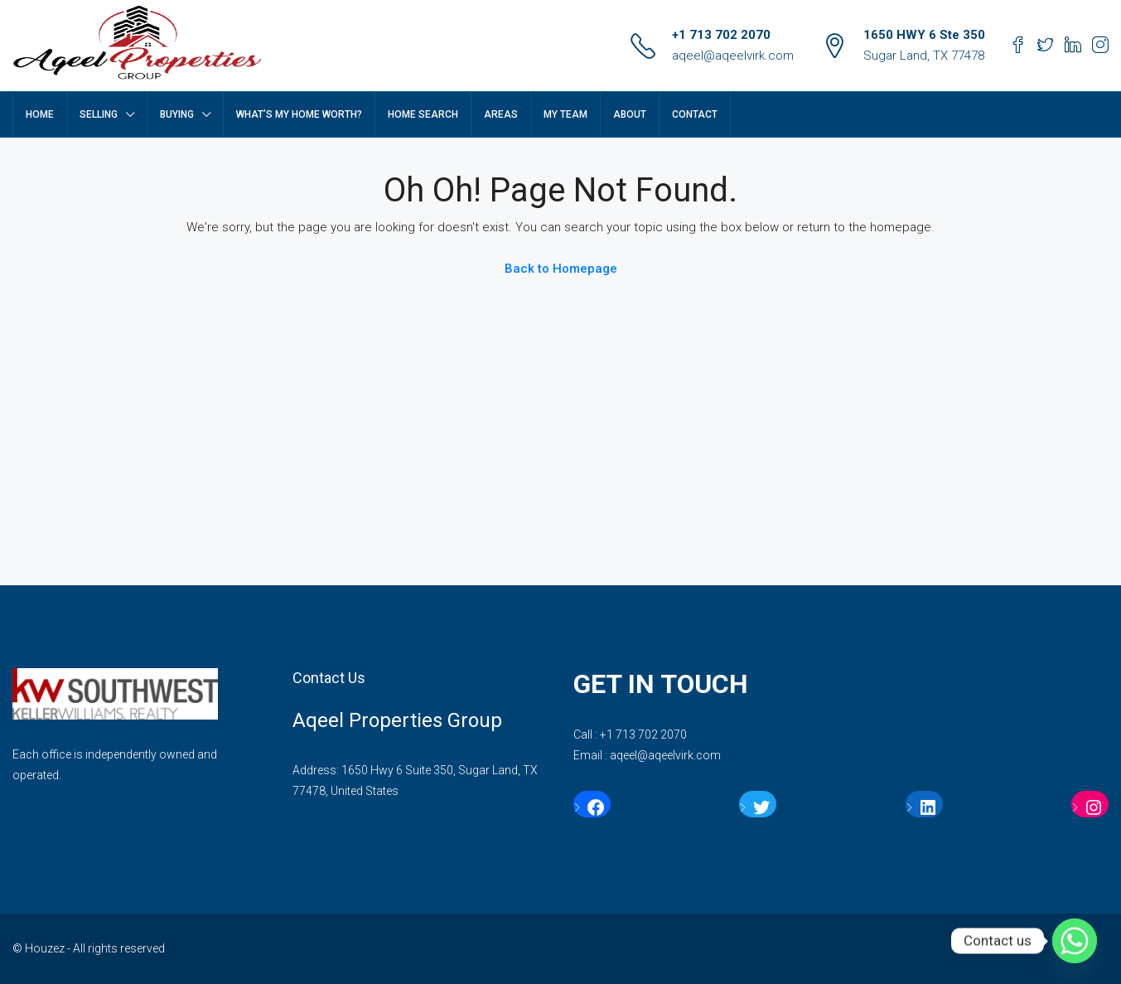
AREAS (501, 114)
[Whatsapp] (1074, 941)
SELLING (99, 114)
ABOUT (629, 114)
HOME (40, 114)
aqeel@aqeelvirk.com (733, 55)
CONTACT (695, 114)
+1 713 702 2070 (721, 34)
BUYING (177, 114)
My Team (565, 114)
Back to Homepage (561, 268)
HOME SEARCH (423, 114)
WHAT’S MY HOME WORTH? (299, 114)
